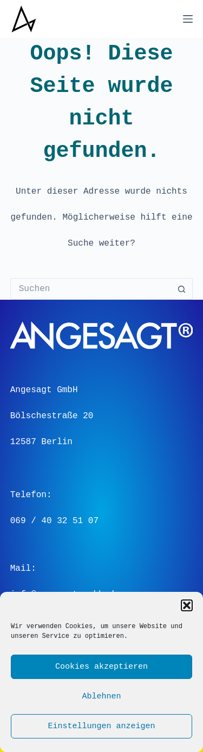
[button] (186, 605)
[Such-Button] (182, 289)
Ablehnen (101, 696)
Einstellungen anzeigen (101, 726)
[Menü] (188, 19)
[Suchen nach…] (91, 289)
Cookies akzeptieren (101, 667)
